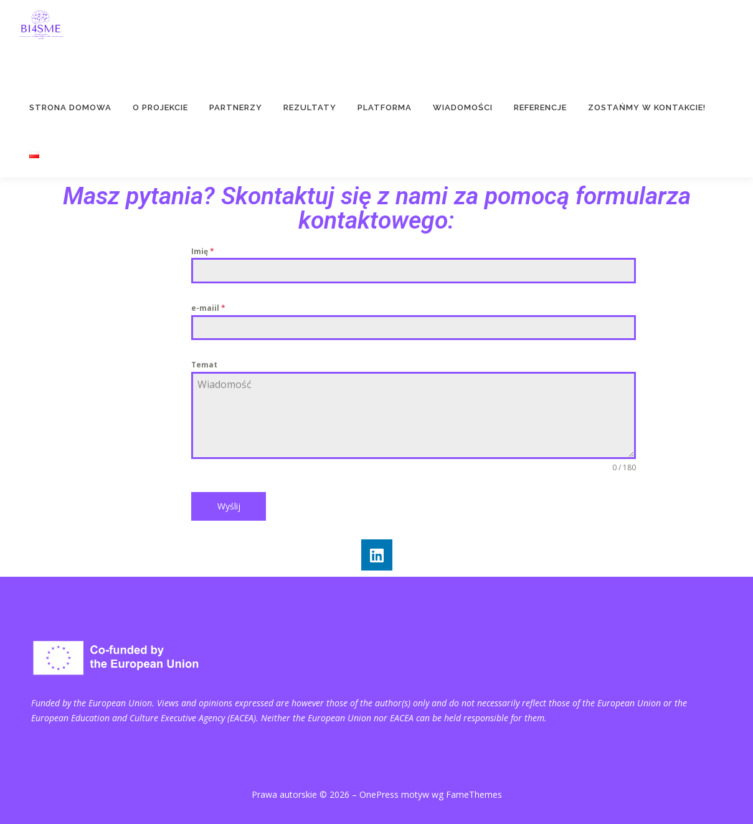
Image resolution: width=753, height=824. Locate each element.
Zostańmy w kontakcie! (647, 107)
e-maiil (208, 308)
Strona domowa (70, 107)
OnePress (379, 794)
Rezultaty (309, 107)
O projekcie (160, 107)
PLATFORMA (385, 107)
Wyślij (228, 506)
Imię (202, 251)
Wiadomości (463, 107)
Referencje (540, 107)
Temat (204, 364)
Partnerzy (235, 107)
